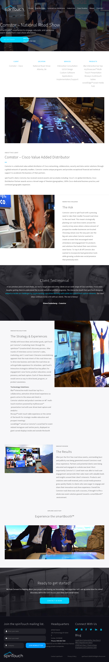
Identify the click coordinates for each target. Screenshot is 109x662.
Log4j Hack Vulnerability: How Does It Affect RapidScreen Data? (88, 641)
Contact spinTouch (56, 656)
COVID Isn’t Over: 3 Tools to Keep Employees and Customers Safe (86, 646)
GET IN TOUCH (9, 39)
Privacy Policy (72, 656)
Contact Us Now (54, 606)
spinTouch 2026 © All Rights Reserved (93, 656)
